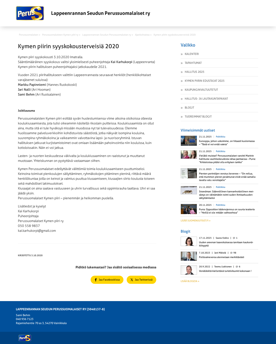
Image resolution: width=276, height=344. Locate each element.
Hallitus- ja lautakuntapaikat (206, 98)
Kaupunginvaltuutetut (201, 89)
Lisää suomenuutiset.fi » (195, 220)
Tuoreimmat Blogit (198, 116)
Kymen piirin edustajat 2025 (204, 80)
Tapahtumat (193, 62)
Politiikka (220, 137)
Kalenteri (192, 54)
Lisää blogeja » (190, 281)
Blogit (189, 107)
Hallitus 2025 (194, 71)
